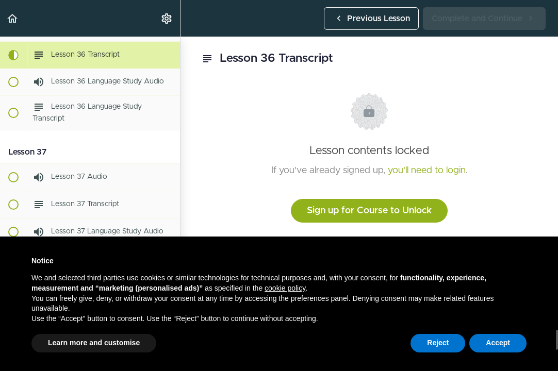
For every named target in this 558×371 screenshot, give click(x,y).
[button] (13, 18)
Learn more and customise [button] (94, 343)
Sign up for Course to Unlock (369, 210)
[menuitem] (167, 18)
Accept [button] (498, 343)
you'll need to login (427, 170)
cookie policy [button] (285, 288)
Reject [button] (438, 343)
